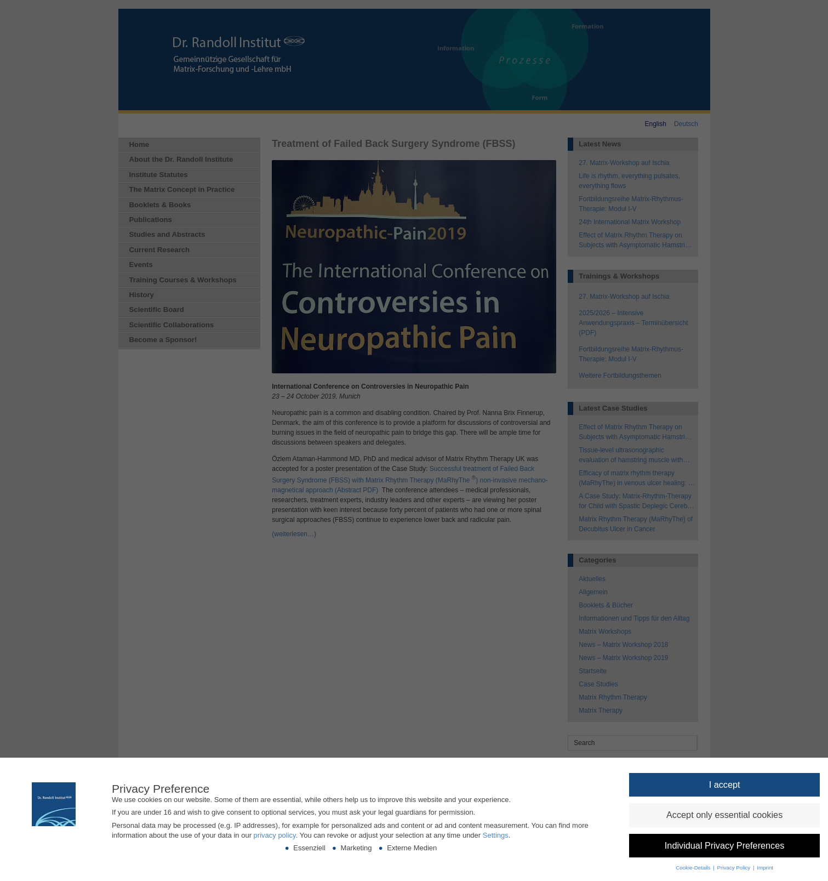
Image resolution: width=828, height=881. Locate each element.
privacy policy (275, 835)
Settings (496, 835)
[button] (724, 785)
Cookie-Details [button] (694, 868)
